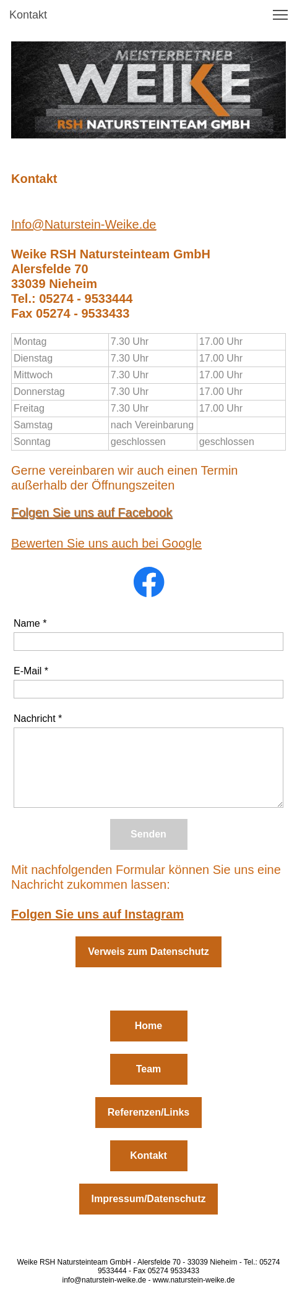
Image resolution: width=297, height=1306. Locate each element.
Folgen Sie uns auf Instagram (97, 914)
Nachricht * (38, 718)
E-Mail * (31, 671)
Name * (30, 623)
